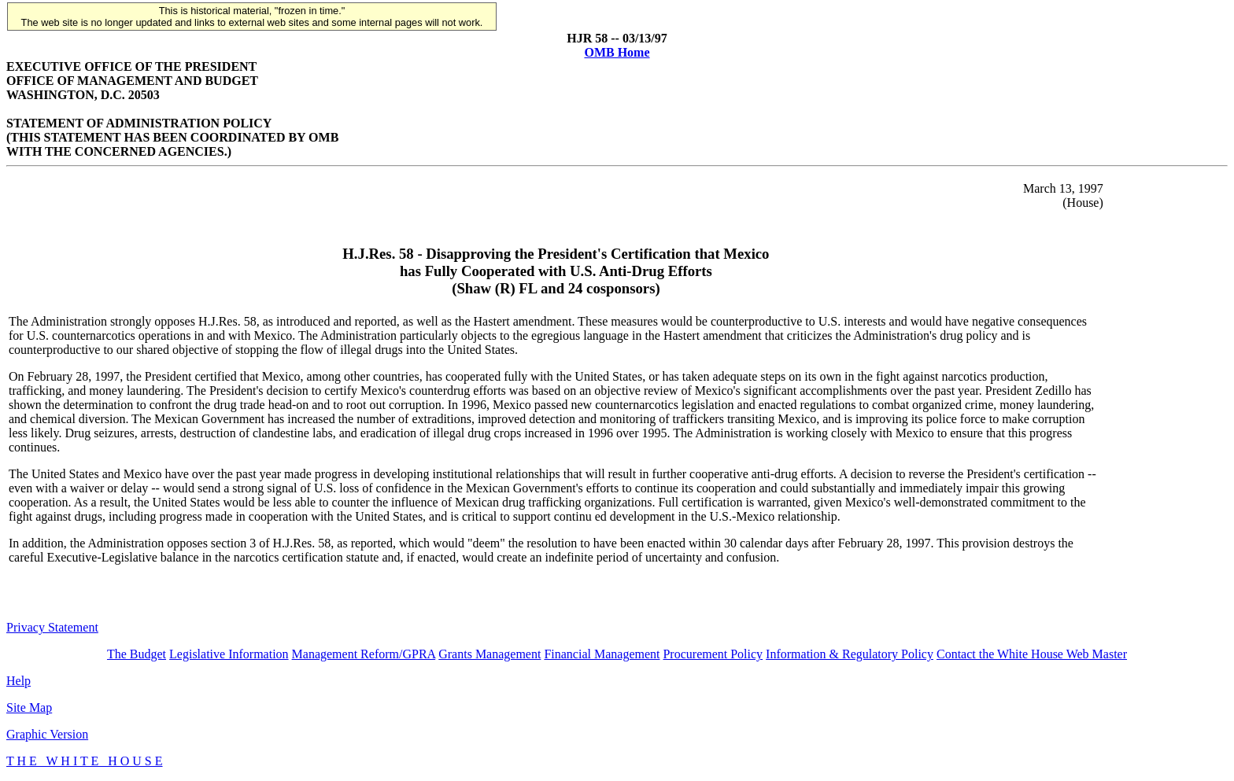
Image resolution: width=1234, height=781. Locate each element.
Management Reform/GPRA (364, 654)
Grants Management (489, 654)
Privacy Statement (52, 627)
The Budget (136, 654)
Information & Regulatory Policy (849, 654)
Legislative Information (229, 654)
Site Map (29, 707)
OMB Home (616, 52)
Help (18, 680)
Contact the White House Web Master (1032, 654)
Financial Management (601, 654)
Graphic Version (47, 734)
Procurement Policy (713, 654)
